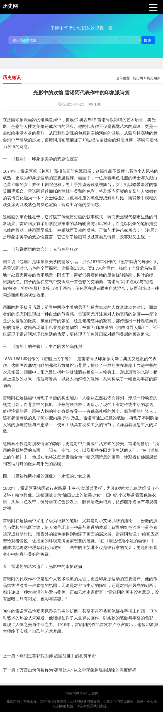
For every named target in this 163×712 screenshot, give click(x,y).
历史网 (138, 78)
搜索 (148, 40)
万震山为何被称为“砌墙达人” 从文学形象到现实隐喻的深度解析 (78, 670)
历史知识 (153, 78)
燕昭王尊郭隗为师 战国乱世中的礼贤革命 (58, 655)
